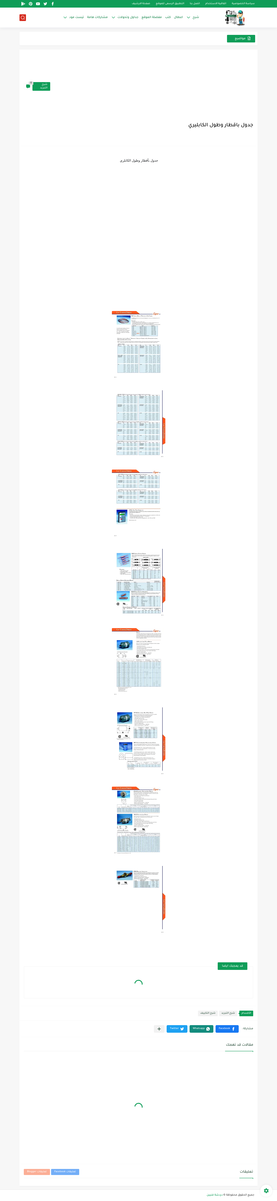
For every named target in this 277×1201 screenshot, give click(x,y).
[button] (227, 1029)
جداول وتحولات (128, 17)
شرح (196, 17)
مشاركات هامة (97, 17)
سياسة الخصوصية (243, 3)
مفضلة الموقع (152, 17)
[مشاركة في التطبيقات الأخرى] (159, 1029)
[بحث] (22, 17)
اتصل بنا (195, 3)
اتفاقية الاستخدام (215, 3)
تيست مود (76, 17)
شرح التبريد (43, 86)
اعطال (178, 17)
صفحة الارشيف (141, 3)
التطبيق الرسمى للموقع (170, 3)
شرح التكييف (208, 1013)
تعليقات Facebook (65, 1171)
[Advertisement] (151, 86)
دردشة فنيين (215, 1195)
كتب (168, 17)
